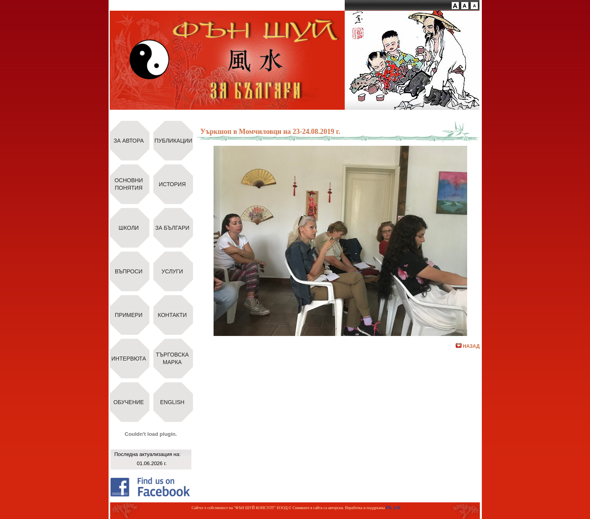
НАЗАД (468, 346)
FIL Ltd (393, 507)
